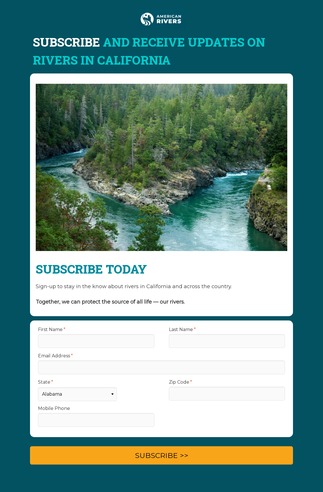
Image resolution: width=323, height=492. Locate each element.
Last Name (181, 329)
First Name (50, 329)
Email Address (54, 355)
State (44, 382)
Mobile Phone (54, 408)
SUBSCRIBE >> (161, 455)
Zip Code (179, 382)
